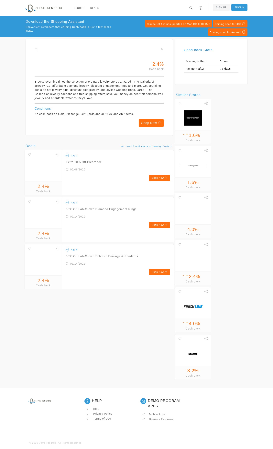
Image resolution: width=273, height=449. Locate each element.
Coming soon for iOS (230, 24)
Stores (79, 8)
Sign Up (221, 7)
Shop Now (151, 123)
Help (92, 408)
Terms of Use (98, 418)
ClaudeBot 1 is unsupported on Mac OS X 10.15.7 (178, 24)
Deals (94, 8)
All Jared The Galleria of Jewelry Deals (147, 146)
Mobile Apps (154, 414)
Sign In (239, 7)
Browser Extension (158, 419)
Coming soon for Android (228, 32)
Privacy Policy (99, 413)
